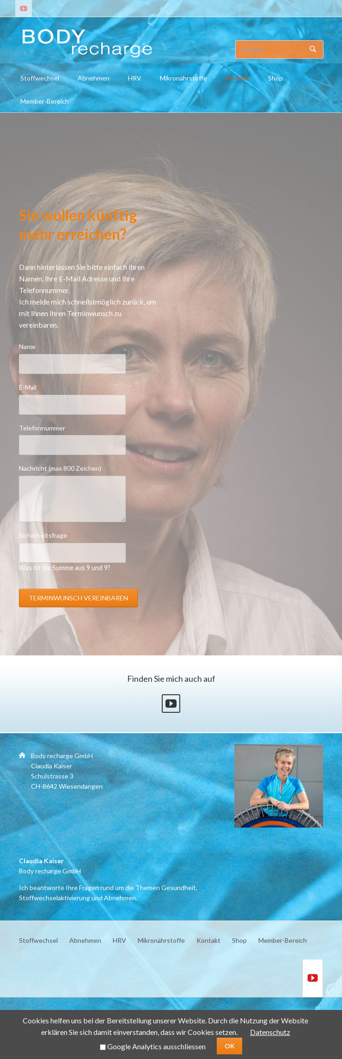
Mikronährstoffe (183, 78)
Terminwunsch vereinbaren (78, 598)
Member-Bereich (44, 101)
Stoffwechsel (39, 78)
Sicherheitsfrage (45, 534)
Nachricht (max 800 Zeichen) (60, 468)
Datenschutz (270, 1032)
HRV (134, 78)
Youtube (171, 703)
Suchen (313, 49)
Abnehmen (94, 78)
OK (230, 1046)
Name (34, 346)
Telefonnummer (42, 428)
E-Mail (34, 386)
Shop (275, 78)
